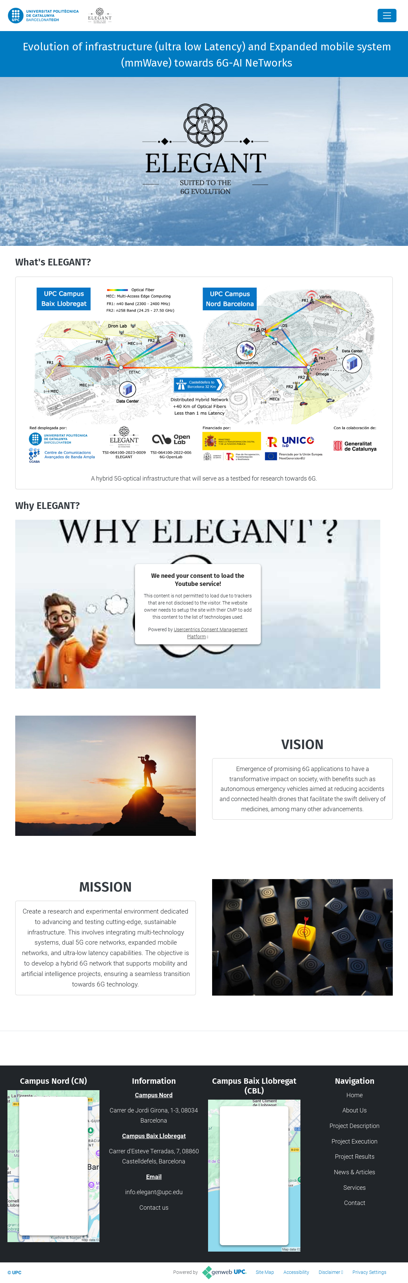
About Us (354, 1110)
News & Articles (354, 1172)
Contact (354, 1202)
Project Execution (355, 1141)
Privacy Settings (369, 1272)
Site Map (265, 1272)
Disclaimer (329, 1272)
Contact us (153, 1207)
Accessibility (296, 1272)
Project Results (355, 1156)
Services (354, 1187)
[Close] (387, 15)
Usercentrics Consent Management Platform (55, 1220)
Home (354, 1095)
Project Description (355, 1125)
